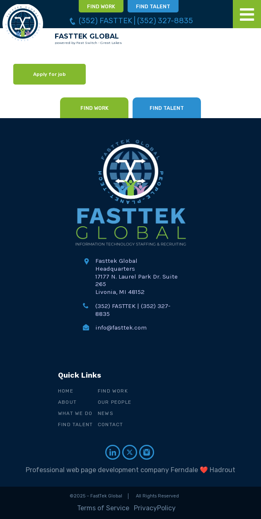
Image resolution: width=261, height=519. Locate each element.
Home (65, 391)
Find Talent (75, 424)
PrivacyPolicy (155, 508)
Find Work (113, 391)
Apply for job (49, 74)
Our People (114, 402)
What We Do (75, 413)
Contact (110, 424)
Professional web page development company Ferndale (112, 470)
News (105, 413)
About (67, 402)
